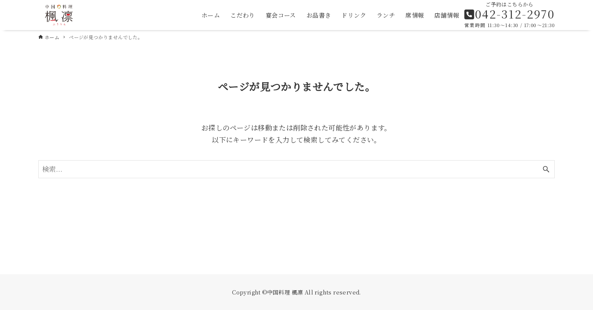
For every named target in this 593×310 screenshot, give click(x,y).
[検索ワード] (296, 169)
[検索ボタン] (546, 169)
